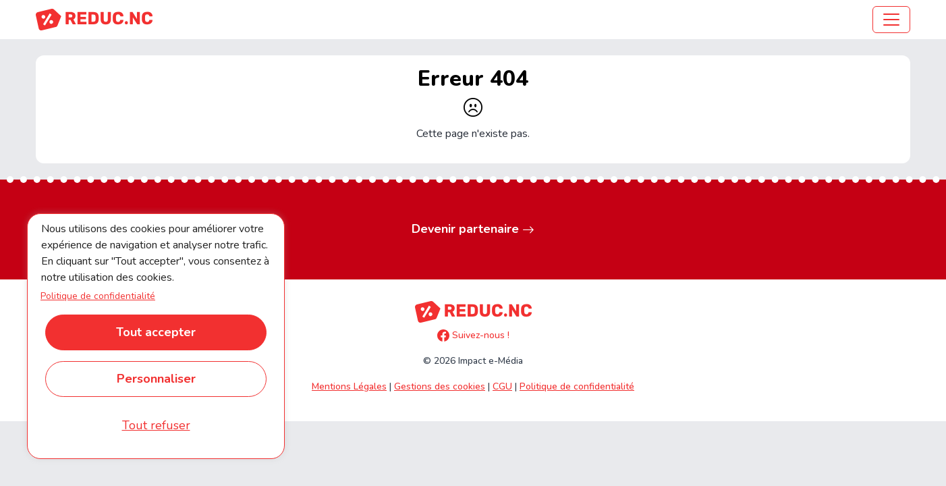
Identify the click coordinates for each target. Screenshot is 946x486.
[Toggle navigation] (891, 19)
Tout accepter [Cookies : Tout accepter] (156, 332)
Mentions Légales (349, 386)
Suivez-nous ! (473, 335)
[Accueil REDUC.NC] (94, 19)
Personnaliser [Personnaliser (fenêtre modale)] (156, 379)
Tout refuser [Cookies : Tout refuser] (156, 425)
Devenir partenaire (473, 229)
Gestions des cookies (439, 386)
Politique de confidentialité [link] (97, 296)
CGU (502, 386)
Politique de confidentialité (577, 386)
